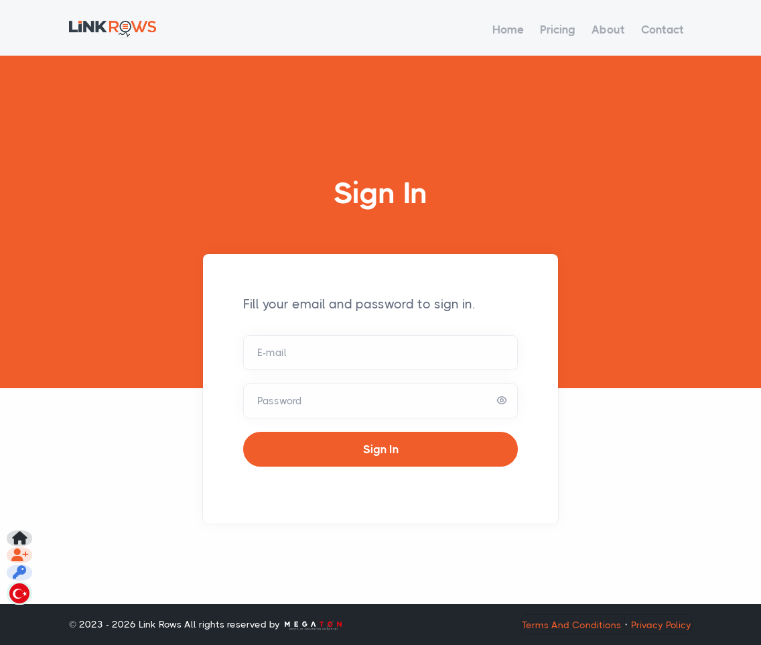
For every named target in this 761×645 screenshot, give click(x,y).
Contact (662, 29)
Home (508, 29)
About (608, 29)
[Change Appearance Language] (21, 590)
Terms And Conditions (571, 625)
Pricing (557, 29)
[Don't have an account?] (21, 525)
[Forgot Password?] (21, 558)
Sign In (381, 449)
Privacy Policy (661, 625)
